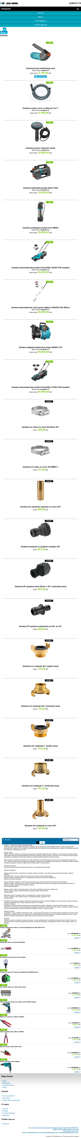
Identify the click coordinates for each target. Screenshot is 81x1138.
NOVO (40, 17)
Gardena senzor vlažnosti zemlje (40, 148)
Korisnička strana (8, 1085)
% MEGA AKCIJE (40, 25)
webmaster (76, 1136)
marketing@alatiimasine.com (68, 1132)
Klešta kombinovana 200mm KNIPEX (12, 1031)
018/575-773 (75, 3)
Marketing (6, 1115)
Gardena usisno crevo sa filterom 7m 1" (40, 108)
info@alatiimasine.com (34, 1132)
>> (43, 842)
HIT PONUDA (40, 21)
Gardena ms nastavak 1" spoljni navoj (40, 746)
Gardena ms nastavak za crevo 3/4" (40, 826)
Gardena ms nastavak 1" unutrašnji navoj (40, 786)
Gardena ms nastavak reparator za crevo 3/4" (40, 507)
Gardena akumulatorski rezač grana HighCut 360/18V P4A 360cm (40, 307)
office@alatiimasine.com (50, 1132)
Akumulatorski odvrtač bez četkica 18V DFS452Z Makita (18, 1002)
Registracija (6, 1083)
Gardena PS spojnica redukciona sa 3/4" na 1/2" (40, 626)
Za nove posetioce (9, 1096)
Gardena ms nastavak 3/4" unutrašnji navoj (40, 706)
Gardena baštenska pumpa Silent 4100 (40, 188)
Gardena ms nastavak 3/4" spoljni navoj (40, 666)
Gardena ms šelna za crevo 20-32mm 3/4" (40, 427)
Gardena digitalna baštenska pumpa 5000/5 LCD (40, 347)
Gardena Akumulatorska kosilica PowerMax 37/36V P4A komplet (40, 387)
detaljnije (76, 938)
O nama (5, 1108)
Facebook (6, 1124)
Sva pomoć (6, 1098)
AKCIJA (40, 13)
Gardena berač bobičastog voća (40, 68)
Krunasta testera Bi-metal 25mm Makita (13, 957)
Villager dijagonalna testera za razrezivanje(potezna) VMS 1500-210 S (22, 927)
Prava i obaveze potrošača (11, 1100)
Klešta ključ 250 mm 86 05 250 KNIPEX (12, 942)
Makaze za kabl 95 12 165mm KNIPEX (12, 1017)
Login (4, 1081)
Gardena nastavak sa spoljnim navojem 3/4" (40, 547)
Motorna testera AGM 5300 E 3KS (11, 1046)
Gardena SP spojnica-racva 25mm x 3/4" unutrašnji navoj (40, 586)
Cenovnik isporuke (9, 1113)
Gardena (4, 35)
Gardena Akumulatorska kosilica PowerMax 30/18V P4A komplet (40, 268)
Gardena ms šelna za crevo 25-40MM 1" (40, 467)
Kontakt (5, 1111)
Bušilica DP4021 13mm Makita (10, 1061)
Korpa (5, 1087)
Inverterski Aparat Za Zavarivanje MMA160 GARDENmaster (19, 972)
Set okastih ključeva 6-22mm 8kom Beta (13, 987)
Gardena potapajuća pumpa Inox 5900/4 (40, 228)
